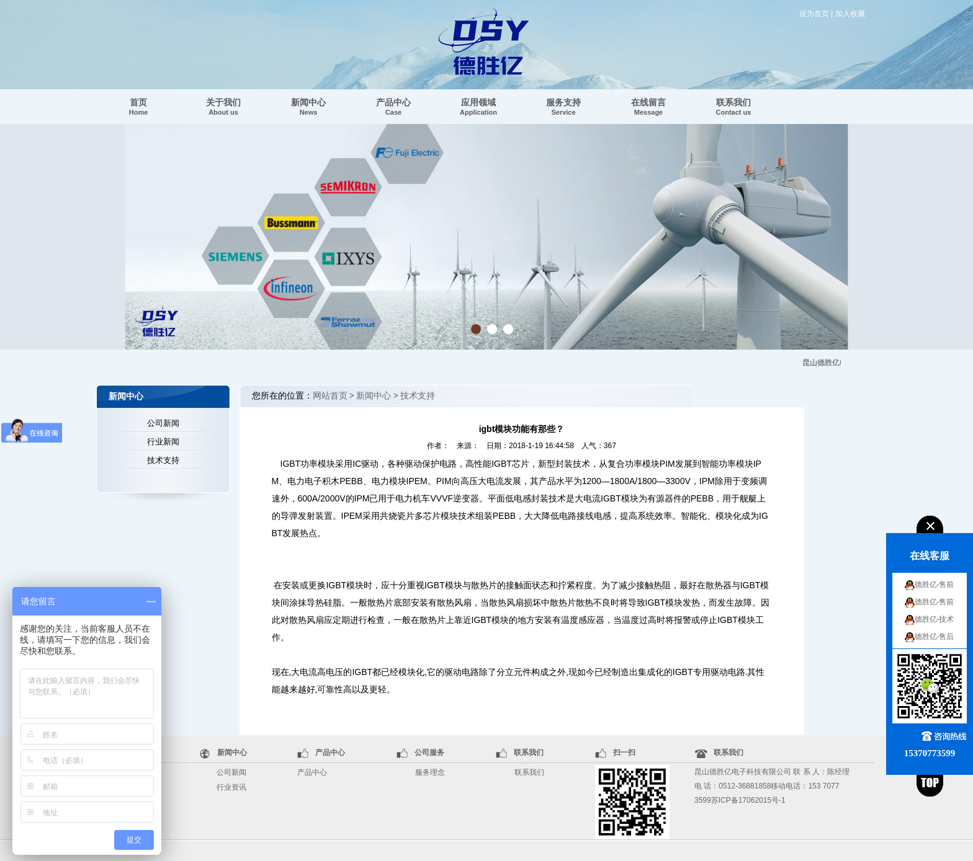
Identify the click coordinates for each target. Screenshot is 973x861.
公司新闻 (163, 423)
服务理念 (430, 772)
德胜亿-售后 (934, 636)
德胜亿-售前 (934, 584)
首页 (138, 106)
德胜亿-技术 (934, 619)
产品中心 (393, 106)
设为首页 (814, 13)
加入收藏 (850, 13)
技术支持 (163, 460)
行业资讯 (231, 787)
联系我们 (733, 106)
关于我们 (223, 106)
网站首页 (330, 395)
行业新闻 (163, 441)
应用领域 (478, 106)
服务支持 (563, 106)
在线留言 (648, 106)
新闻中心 (308, 106)
